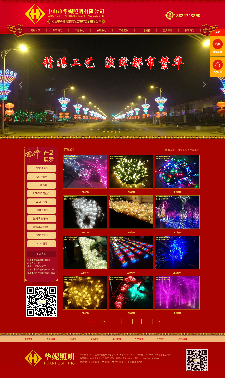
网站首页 (35, 30)
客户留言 (167, 30)
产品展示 (194, 149)
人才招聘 (145, 30)
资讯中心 (101, 30)
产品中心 (79, 30)
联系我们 (189, 30)
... (170, 321)
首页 (103, 321)
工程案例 (123, 30)
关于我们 (57, 30)
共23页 (92, 321)
